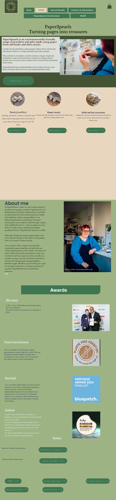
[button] (109, 6)
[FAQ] (13, 481)
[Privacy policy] (98, 481)
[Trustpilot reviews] (53, 449)
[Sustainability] (54, 481)
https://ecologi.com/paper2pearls (20, 436)
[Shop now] (18, 80)
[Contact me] (52, 489)
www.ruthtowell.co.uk (81, 70)
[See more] (17, 130)
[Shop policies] (17, 489)
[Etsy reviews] (53, 461)
